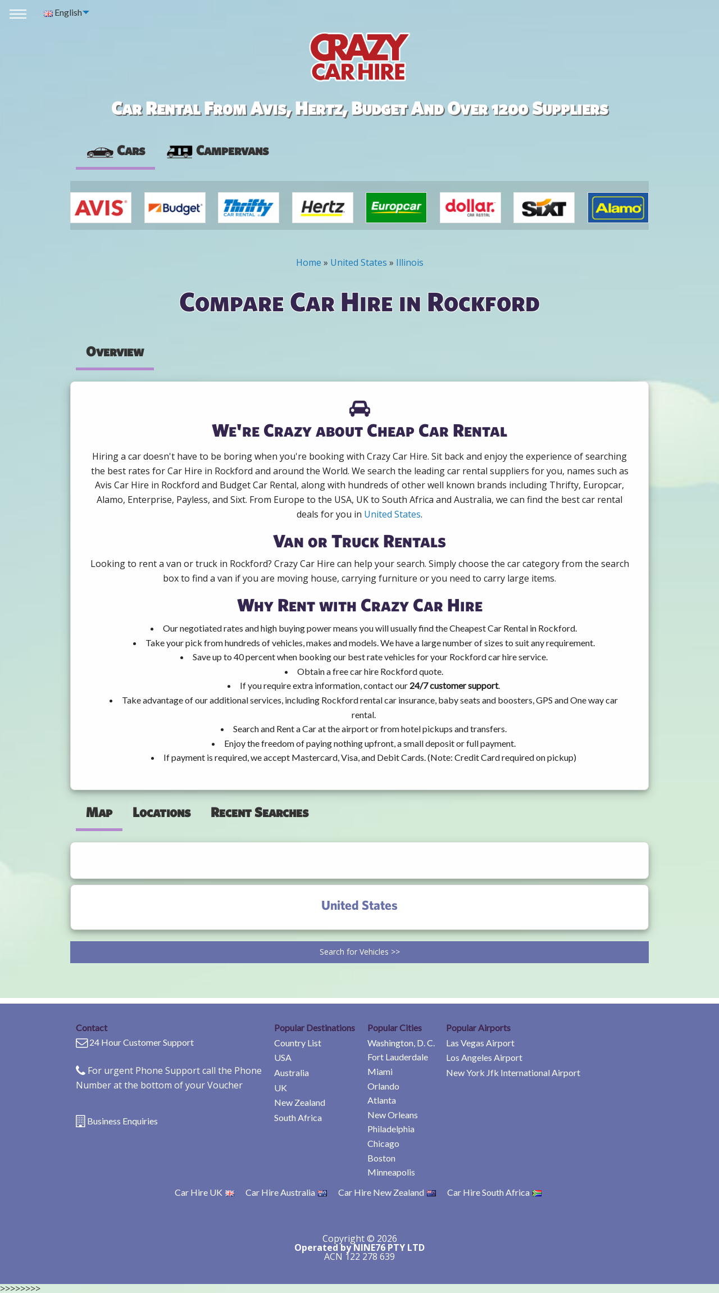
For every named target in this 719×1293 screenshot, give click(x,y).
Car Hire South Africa (494, 1192)
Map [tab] (99, 812)
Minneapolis (391, 1172)
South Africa (298, 1117)
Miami (380, 1071)
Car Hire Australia (286, 1192)
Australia (291, 1072)
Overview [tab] (115, 351)
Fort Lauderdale (397, 1056)
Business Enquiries (122, 1120)
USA (283, 1057)
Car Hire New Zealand (387, 1192)
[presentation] (217, 150)
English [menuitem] (63, 12)
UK (280, 1087)
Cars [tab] (115, 150)
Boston (381, 1158)
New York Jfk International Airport (513, 1072)
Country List (297, 1042)
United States (358, 262)
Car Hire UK (204, 1192)
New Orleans (392, 1114)
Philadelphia (391, 1128)
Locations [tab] (161, 812)
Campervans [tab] (217, 150)
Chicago (383, 1143)
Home (308, 262)
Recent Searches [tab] (259, 812)
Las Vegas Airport (480, 1042)
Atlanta (381, 1100)
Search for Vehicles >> (360, 951)
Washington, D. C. (401, 1042)
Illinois (410, 262)
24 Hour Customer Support (141, 1042)
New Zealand (299, 1102)
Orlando (383, 1086)
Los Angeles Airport (484, 1057)
